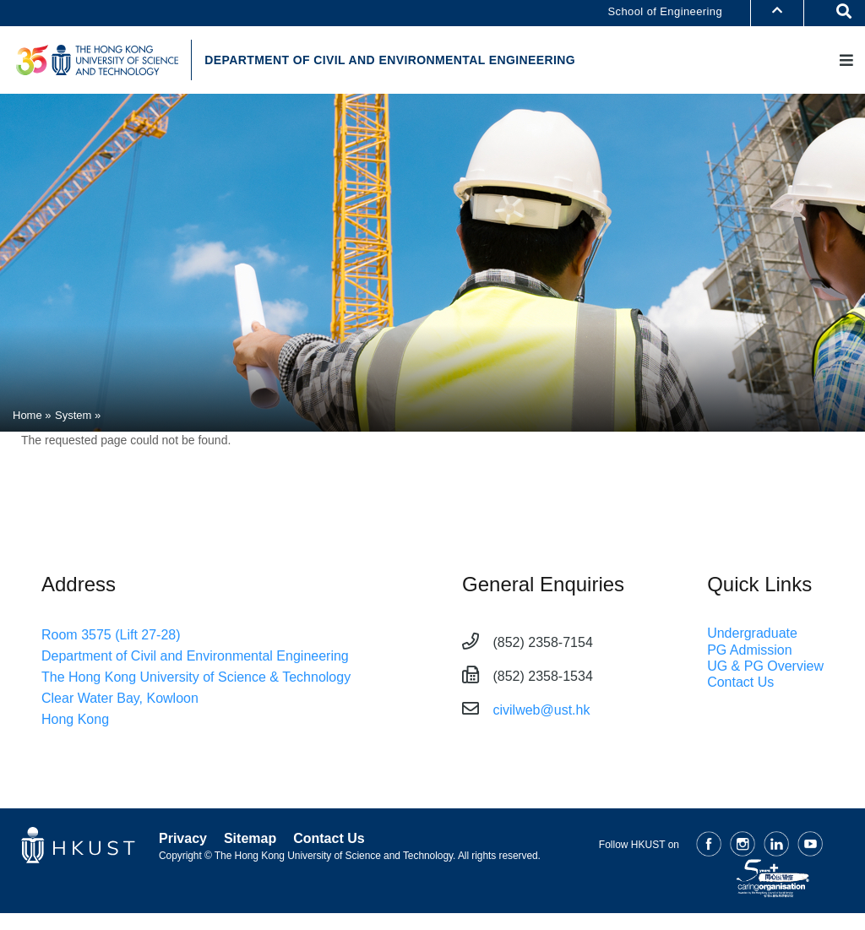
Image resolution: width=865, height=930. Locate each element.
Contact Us (740, 684)
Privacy (183, 841)
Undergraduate (752, 635)
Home (27, 417)
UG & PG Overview (765, 668)
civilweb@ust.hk (541, 712)
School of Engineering (664, 11)
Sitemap (250, 841)
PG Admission (749, 651)
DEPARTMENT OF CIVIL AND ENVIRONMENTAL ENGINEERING (397, 61)
